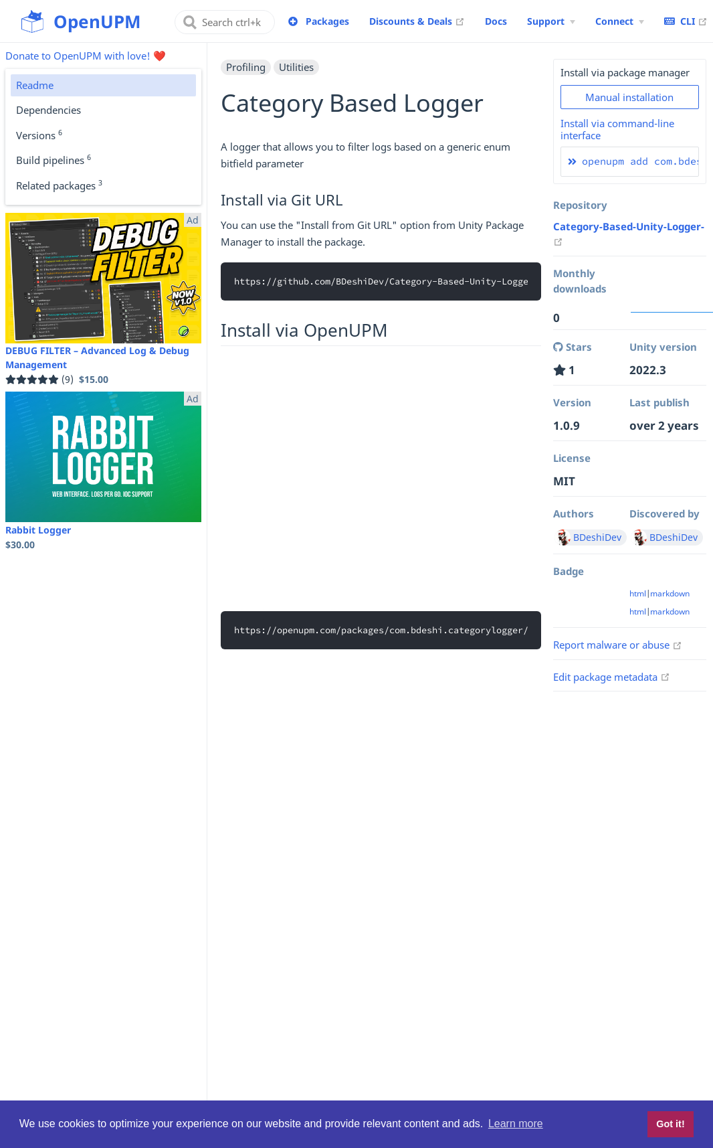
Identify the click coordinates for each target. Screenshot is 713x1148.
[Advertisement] (381, 477)
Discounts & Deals (417, 20)
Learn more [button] (515, 1123)
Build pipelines (53, 159)
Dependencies (48, 109)
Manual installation (629, 97)
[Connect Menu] (619, 21)
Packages (327, 21)
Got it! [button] (670, 1124)
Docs (496, 21)
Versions (39, 134)
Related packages (59, 184)
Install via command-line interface (617, 129)
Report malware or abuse (617, 644)
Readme (35, 85)
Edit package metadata (611, 676)
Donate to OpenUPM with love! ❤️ (85, 55)
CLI (686, 20)
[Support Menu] (551, 21)
